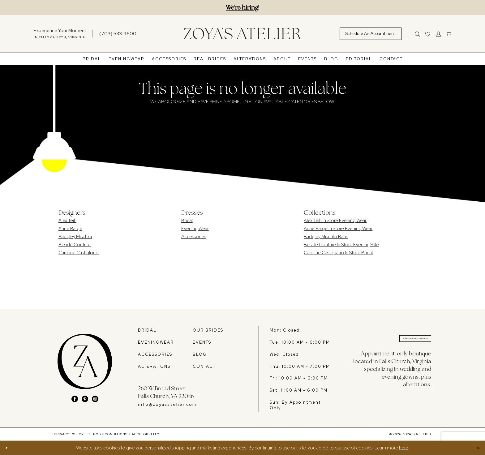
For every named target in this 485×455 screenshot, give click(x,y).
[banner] (242, 33)
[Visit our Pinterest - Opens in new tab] (85, 399)
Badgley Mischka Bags (326, 237)
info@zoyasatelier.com (167, 404)
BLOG (200, 354)
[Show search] (417, 34)
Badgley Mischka (75, 237)
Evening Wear (195, 228)
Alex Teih (67, 220)
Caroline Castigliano (78, 253)
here (403, 448)
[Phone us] (118, 33)
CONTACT (204, 366)
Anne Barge (70, 228)
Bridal (187, 220)
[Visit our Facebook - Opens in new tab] (74, 399)
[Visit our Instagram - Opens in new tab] (95, 399)
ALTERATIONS (154, 366)
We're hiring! (242, 7)
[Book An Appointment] (370, 34)
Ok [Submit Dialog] (475, 448)
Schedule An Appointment (400, 341)
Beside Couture (74, 245)
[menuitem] (60, 34)
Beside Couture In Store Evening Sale (341, 245)
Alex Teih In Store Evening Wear (335, 220)
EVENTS (202, 342)
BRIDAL (147, 330)
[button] (438, 34)
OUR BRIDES (208, 330)
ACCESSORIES (155, 354)
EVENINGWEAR (156, 342)
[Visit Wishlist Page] (428, 34)
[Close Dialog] (9, 448)
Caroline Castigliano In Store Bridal (338, 253)
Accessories (193, 237)
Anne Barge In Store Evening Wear (338, 228)
